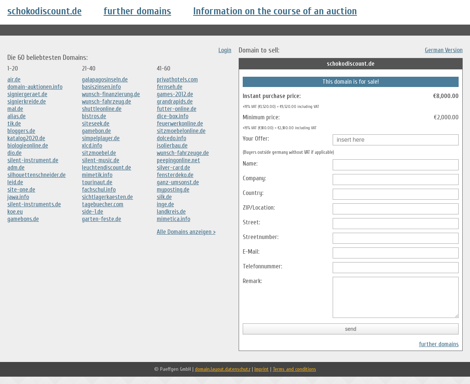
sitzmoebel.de (99, 152)
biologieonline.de (27, 145)
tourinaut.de (97, 182)
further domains (137, 11)
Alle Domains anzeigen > (186, 231)
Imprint (261, 376)
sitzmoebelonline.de (181, 130)
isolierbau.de (172, 145)
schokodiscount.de (44, 11)
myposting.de (173, 189)
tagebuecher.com (102, 204)
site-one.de (21, 189)
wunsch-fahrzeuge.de (183, 152)
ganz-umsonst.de (178, 182)
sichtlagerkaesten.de (107, 196)
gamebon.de (96, 130)
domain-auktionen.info (34, 86)
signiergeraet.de (27, 94)
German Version (444, 50)
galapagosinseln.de (105, 79)
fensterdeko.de (175, 174)
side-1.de (92, 211)
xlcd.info (92, 145)
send (350, 336)
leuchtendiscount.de (106, 167)
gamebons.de (23, 218)
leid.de (15, 182)
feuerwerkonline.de (180, 123)
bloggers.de (21, 130)
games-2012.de (175, 94)
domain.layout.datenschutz (222, 376)
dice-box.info (172, 116)
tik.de (14, 123)
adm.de (16, 167)
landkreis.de (171, 211)
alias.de (16, 116)
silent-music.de (100, 160)
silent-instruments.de (34, 204)
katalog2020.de (26, 138)
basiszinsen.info (101, 86)
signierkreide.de (26, 101)
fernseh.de (169, 86)
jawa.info (18, 196)
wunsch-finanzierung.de (111, 94)
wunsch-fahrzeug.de (106, 101)
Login (224, 50)
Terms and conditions (294, 376)
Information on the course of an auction (275, 11)
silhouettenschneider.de (36, 174)
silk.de (164, 196)
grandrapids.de (175, 101)
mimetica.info (173, 218)
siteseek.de (95, 123)
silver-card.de (173, 167)
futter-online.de (176, 108)
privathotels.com (177, 79)
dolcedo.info (171, 138)
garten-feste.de (101, 218)
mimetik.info (97, 174)
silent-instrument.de (32, 160)
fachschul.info (99, 189)
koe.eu (15, 211)
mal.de (15, 108)
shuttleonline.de (102, 108)
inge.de (165, 204)
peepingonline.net (178, 160)
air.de (14, 79)
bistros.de (94, 116)
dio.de (14, 152)
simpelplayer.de (101, 138)
